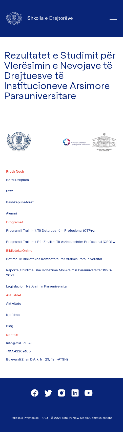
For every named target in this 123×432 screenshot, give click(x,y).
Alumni (11, 213)
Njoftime (13, 315)
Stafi (9, 191)
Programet (14, 222)
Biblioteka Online (19, 251)
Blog (9, 326)
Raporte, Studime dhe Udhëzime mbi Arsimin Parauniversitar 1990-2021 (59, 272)
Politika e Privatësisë (25, 418)
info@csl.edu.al (18, 343)
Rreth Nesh (15, 172)
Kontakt (12, 335)
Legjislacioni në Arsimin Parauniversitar (37, 286)
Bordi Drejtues (17, 180)
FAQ (45, 418)
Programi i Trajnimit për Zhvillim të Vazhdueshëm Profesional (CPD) (59, 242)
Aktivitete (13, 304)
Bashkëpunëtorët (20, 202)
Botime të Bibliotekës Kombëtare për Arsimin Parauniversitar (54, 259)
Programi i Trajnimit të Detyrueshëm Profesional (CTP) (49, 231)
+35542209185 (18, 351)
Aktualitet (13, 295)
